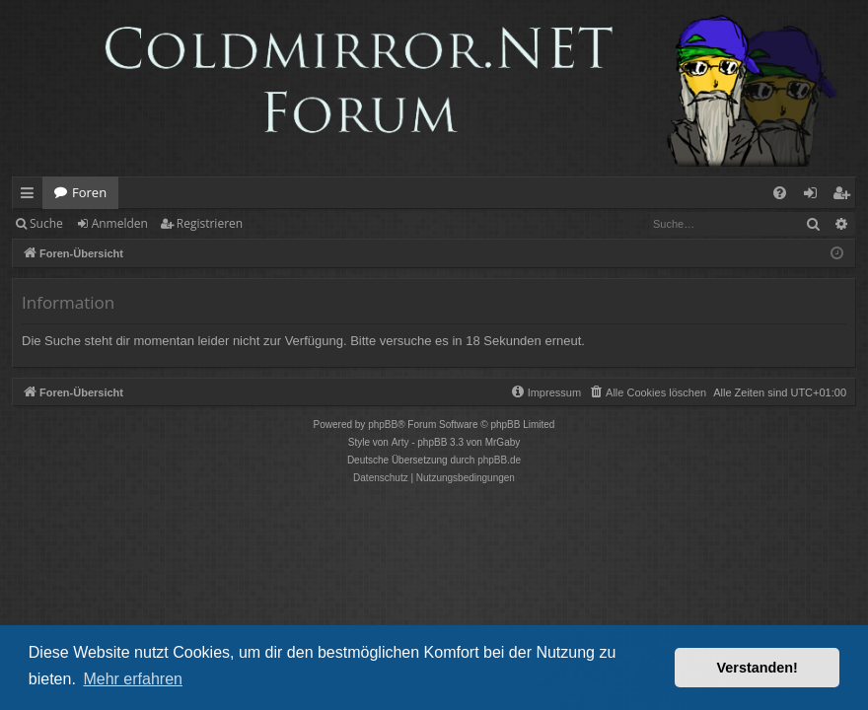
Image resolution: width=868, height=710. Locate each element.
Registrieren (210, 223)
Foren (89, 192)
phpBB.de (499, 460)
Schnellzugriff (31, 196)
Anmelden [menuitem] (816, 196)
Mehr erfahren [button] (132, 679)
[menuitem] (779, 193)
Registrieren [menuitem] (845, 196)
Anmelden (120, 223)
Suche (46, 223)
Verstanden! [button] (757, 667)
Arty (400, 442)
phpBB (383, 424)
